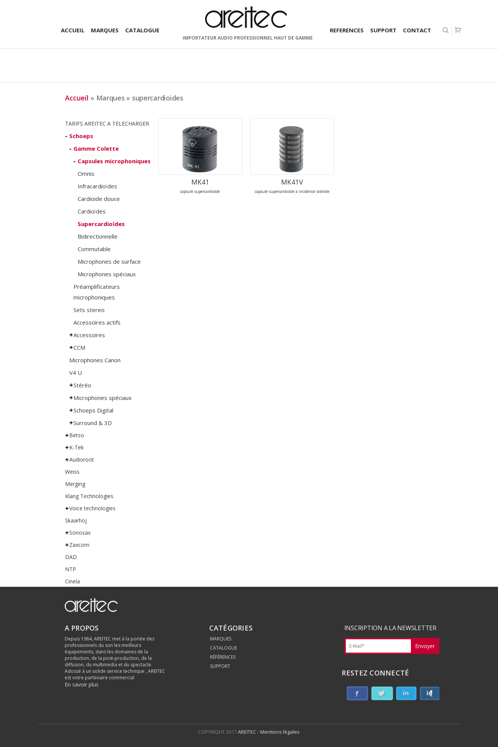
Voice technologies (92, 508)
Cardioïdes (92, 211)
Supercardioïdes (101, 224)
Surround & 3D (92, 423)
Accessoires (89, 335)
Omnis (86, 173)
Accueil (77, 97)
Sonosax (80, 532)
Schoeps (81, 136)
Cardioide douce (99, 198)
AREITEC (247, 731)
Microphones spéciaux (107, 274)
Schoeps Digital (93, 410)
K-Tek (76, 447)
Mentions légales (280, 731)
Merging (75, 483)
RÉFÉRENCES (222, 657)
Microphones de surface (109, 261)
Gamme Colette (96, 148)
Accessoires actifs (97, 322)
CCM (79, 347)
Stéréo (82, 385)
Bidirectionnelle (98, 236)
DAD (71, 557)
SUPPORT (220, 666)
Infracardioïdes (97, 186)
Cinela (72, 581)
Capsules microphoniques (114, 161)
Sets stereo (89, 310)
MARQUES (220, 639)
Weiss (72, 471)
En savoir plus (82, 684)
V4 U (75, 372)
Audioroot (81, 459)
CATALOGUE (223, 648)
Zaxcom (79, 544)
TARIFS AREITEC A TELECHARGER (107, 123)
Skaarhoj (76, 520)
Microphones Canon (95, 360)
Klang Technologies (89, 496)
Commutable (94, 249)
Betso (76, 435)
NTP (70, 569)
